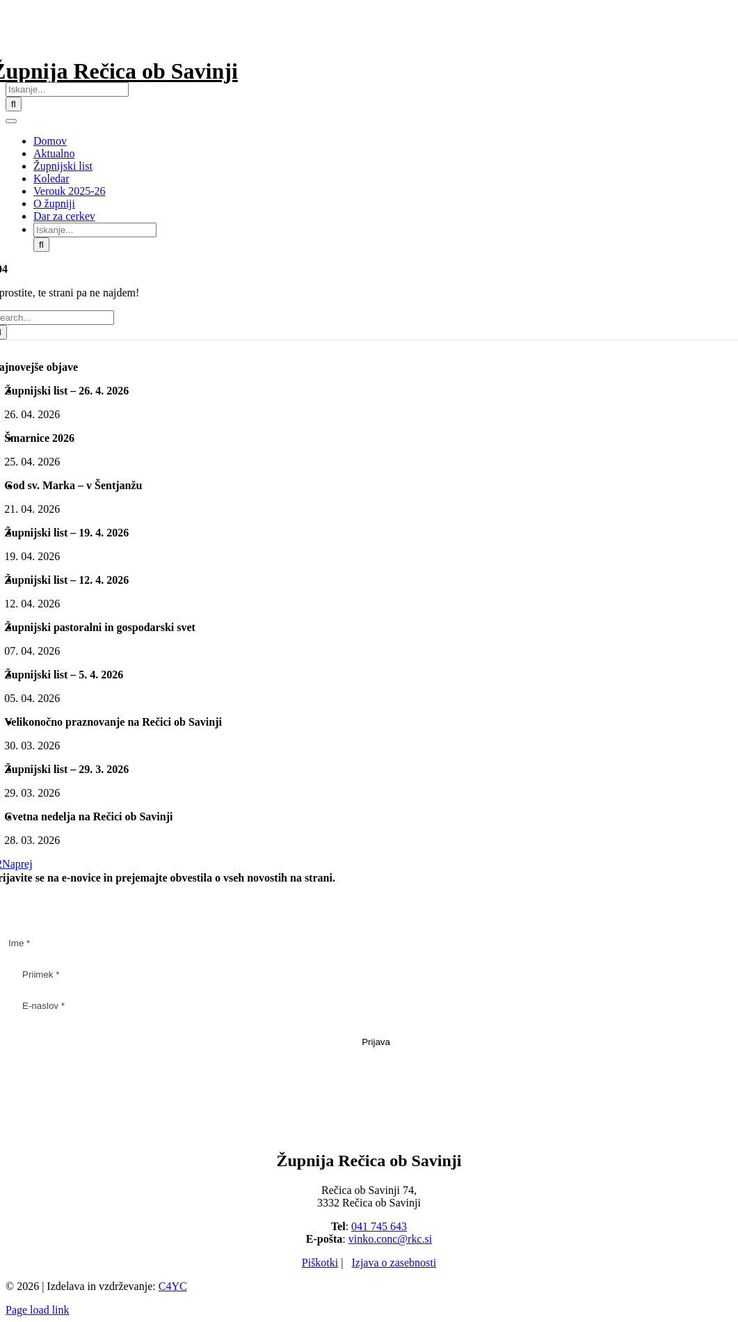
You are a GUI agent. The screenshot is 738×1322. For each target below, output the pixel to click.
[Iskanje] (14, 104)
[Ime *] (369, 943)
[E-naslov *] (376, 1005)
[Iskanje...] (67, 89)
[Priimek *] (376, 974)
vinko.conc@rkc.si (390, 1239)
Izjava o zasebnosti (393, 1262)
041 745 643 (379, 1226)
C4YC (173, 1286)
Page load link (38, 1310)
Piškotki (320, 1262)
